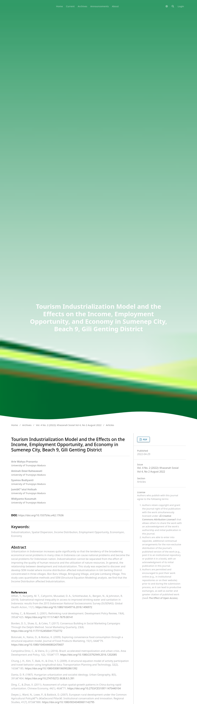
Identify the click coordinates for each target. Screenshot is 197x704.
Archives (82, 6)
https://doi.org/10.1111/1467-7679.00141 (49, 617)
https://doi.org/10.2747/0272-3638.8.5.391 (49, 678)
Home (59, 6)
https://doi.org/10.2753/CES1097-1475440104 (94, 688)
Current (70, 6)
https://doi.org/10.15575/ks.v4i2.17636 (41, 515)
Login (181, 6)
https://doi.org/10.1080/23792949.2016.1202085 (88, 654)
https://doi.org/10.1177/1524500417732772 (36, 631)
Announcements (99, 6)
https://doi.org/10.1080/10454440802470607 (37, 644)
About (115, 6)
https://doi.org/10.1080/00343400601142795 (68, 702)
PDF (144, 439)
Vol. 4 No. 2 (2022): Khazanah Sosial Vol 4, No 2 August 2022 (69, 425)
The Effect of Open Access (163, 598)
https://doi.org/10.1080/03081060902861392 (51, 668)
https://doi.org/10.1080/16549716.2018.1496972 (64, 607)
